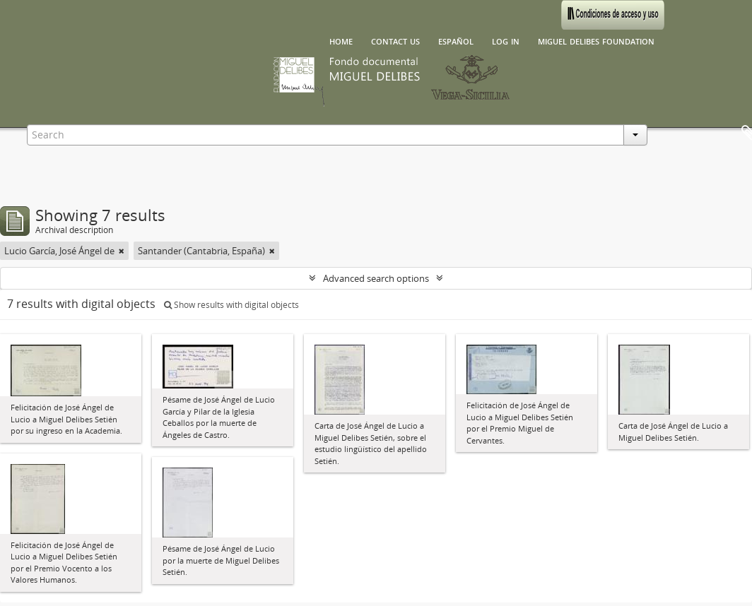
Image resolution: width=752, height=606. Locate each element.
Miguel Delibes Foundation (596, 40)
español (456, 40)
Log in (505, 40)
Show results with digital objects (231, 305)
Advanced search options (376, 278)
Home (341, 40)
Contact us (395, 40)
